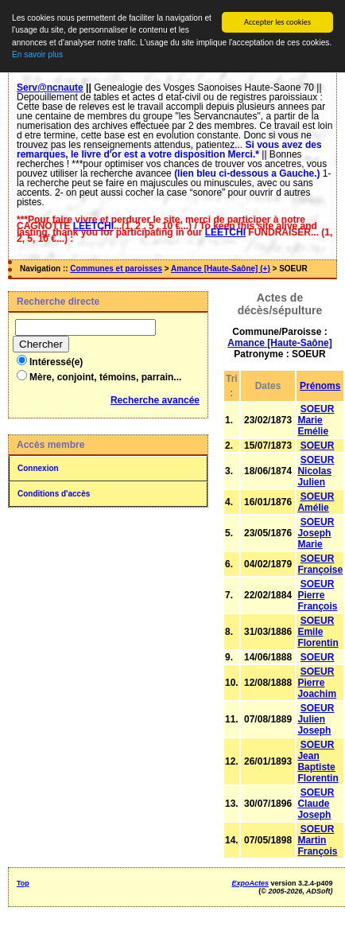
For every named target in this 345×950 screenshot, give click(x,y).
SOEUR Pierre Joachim (316, 682)
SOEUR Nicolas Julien (315, 471)
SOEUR (317, 445)
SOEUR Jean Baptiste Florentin (317, 761)
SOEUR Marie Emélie (315, 420)
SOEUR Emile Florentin (317, 631)
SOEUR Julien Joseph (315, 719)
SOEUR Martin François (317, 840)
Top (23, 883)
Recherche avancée (155, 400)
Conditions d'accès (53, 493)
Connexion (38, 468)
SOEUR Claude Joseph (315, 803)
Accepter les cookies (277, 22)
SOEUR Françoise (320, 564)
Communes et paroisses (116, 268)
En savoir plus (37, 54)
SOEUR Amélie (315, 502)
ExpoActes (250, 883)
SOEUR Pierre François (317, 595)
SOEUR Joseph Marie (315, 533)
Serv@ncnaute (50, 87)
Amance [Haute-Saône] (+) (220, 268)
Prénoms (320, 385)
